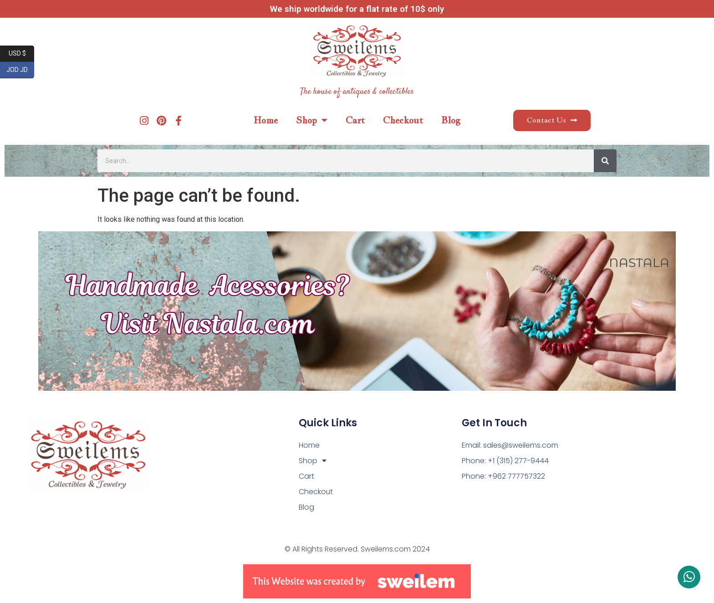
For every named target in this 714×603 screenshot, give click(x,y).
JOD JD (20, 70)
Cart (355, 120)
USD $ (22, 54)
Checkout (403, 120)
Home (266, 120)
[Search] (605, 160)
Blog (450, 120)
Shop (311, 120)
